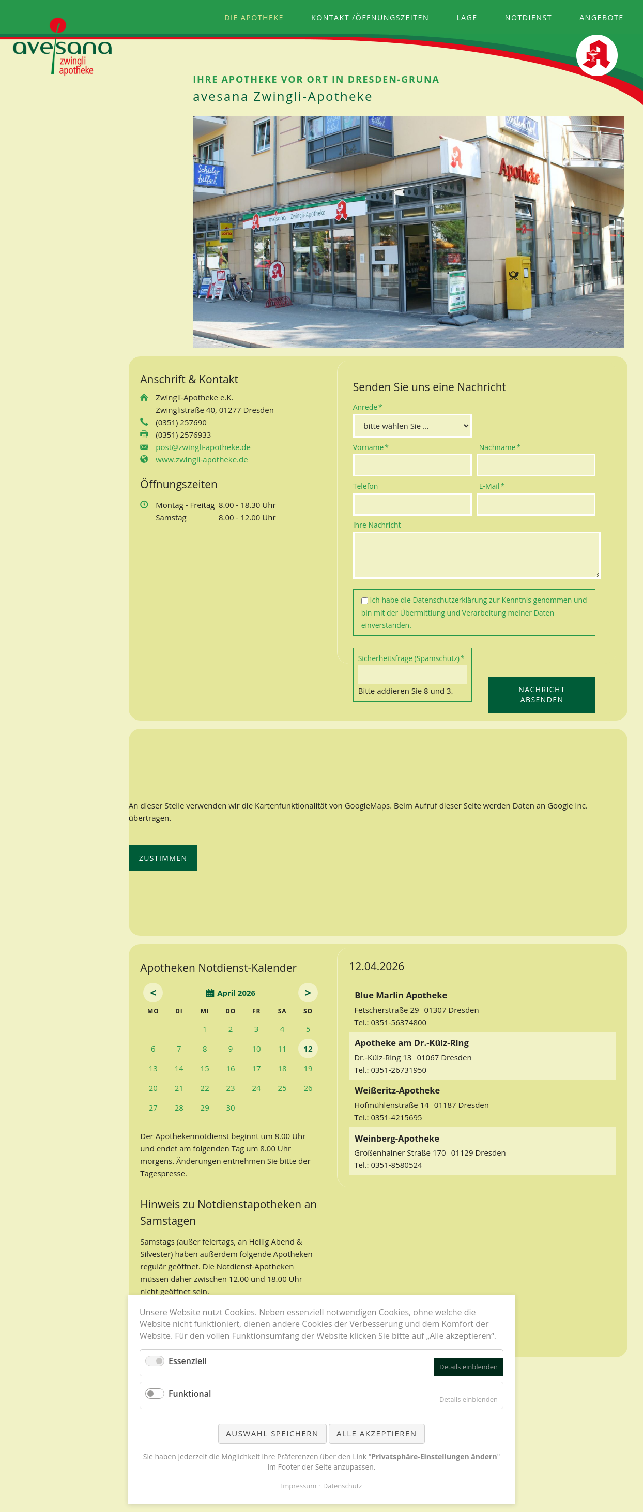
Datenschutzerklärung (449, 600)
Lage (466, 17)
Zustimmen (163, 858)
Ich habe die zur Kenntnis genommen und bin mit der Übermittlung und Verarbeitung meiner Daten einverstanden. (474, 612)
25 (282, 1088)
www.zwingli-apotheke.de (202, 459)
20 (153, 1088)
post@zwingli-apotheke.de (203, 447)
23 (230, 1088)
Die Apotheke (254, 17)
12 (307, 1048)
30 (230, 1107)
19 (307, 1068)
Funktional (190, 1393)
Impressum (299, 1485)
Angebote (601, 17)
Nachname (499, 447)
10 (256, 1048)
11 (282, 1048)
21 (179, 1088)
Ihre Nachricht (377, 525)
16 (230, 1068)
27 (153, 1107)
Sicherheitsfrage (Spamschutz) (411, 658)
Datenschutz (342, 1485)
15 (205, 1068)
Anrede (369, 406)
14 (179, 1068)
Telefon (365, 486)
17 (256, 1068)
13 (153, 1068)
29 (205, 1107)
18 (282, 1068)
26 (307, 1088)
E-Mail (495, 486)
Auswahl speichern (272, 1433)
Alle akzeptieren (376, 1433)
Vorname (371, 447)
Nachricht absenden (541, 694)
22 (205, 1088)
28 (179, 1107)
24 (256, 1088)
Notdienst (528, 17)
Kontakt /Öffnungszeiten (370, 17)
